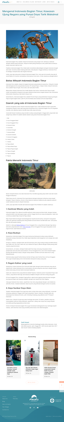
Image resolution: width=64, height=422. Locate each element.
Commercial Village (28, 1)
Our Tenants (38, 1)
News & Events (6, 404)
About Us (19, 1)
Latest (44, 1)
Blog (3, 401)
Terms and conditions (57, 416)
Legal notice (48, 416)
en (58, 2)
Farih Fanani (25, 322)
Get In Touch (50, 1)
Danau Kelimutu (20, 225)
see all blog (31, 382)
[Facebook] (61, 385)
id (61, 2)
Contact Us (5, 409)
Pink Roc (15, 398)
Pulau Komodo (27, 226)
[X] (61, 390)
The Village (5, 407)
